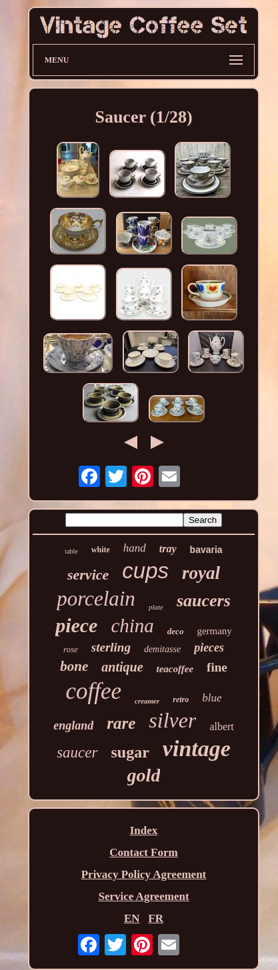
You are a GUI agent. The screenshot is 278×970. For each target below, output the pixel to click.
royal (201, 573)
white (100, 549)
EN (132, 918)
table (71, 551)
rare (121, 723)
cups (145, 570)
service (88, 574)
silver (172, 720)
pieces (209, 647)
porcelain (96, 598)
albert (221, 726)
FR (155, 918)
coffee (93, 691)
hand (134, 548)
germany (214, 631)
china (132, 625)
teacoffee (175, 669)
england (73, 725)
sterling (111, 647)
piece (76, 625)
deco (175, 631)
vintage (197, 748)
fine (217, 667)
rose (70, 649)
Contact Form (143, 852)
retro (181, 699)
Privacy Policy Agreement (144, 874)
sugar (130, 752)
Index (144, 830)
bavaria (206, 549)
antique (122, 667)
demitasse (162, 649)
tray (168, 548)
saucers (204, 600)
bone (74, 666)
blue (211, 698)
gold (144, 775)
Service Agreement (143, 896)
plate (156, 607)
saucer (77, 752)
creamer (147, 701)
